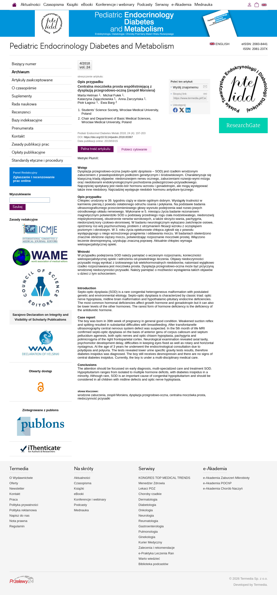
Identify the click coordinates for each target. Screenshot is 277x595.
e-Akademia (181, 5)
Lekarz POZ (147, 488)
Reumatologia (148, 521)
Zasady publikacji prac (30, 144)
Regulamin (17, 526)
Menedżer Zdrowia (152, 483)
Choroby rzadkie (150, 494)
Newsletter (17, 488)
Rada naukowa (24, 104)
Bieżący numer (24, 64)
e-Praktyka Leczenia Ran (156, 553)
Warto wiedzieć (149, 558)
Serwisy (162, 5)
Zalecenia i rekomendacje (157, 547)
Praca (14, 499)
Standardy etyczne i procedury (37, 160)
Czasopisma (53, 5)
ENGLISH (219, 44)
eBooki (87, 5)
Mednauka (203, 5)
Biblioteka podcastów (153, 564)
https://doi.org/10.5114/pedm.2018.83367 (108, 137)
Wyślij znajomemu (186, 87)
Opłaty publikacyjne (28, 152)
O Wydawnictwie (21, 478)
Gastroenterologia (151, 526)
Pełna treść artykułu (95, 149)
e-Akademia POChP (217, 483)
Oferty (14, 483)
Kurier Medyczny (150, 542)
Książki (72, 5)
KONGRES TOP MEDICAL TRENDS (164, 478)
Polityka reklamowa (23, 510)
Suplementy (22, 96)
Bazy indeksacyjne (27, 120)
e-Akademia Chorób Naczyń (223, 488)
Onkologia (146, 510)
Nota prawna (19, 521)
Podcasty (144, 5)
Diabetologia (147, 505)
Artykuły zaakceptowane (32, 80)
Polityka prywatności (24, 505)
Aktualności (30, 5)
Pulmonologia (148, 531)
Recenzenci (21, 112)
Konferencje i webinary (115, 5)
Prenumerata (22, 128)
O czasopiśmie (24, 88)
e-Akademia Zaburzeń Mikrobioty (226, 478)
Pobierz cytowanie (134, 149)
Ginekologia (147, 537)
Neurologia (146, 515)
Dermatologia (148, 499)
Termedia (260, 584)
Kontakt (18, 136)
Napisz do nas (19, 515)
